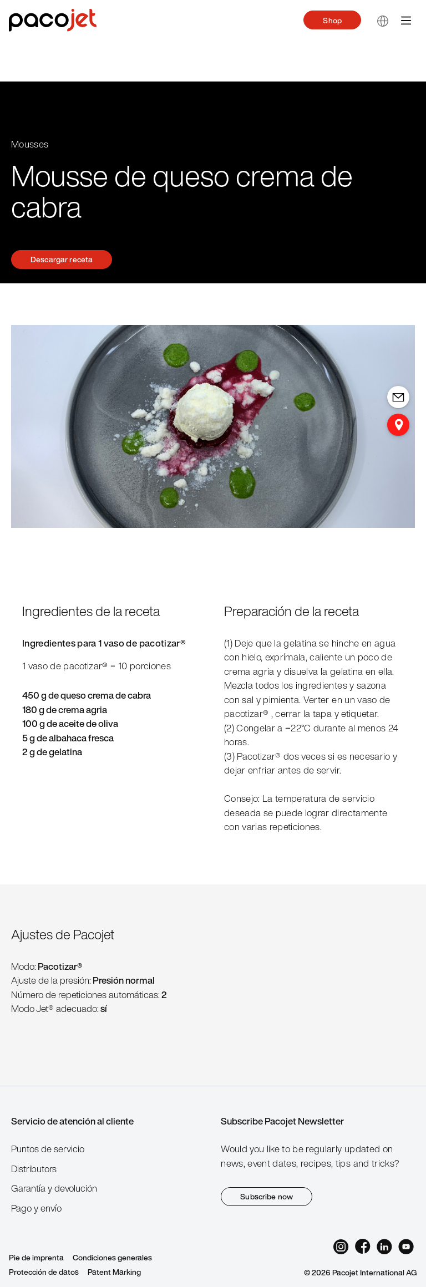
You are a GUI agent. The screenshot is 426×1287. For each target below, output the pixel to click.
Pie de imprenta (36, 1257)
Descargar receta (62, 259)
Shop (332, 20)
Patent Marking (114, 1272)
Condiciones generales (112, 1257)
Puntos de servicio (47, 1149)
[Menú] (406, 20)
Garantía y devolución (54, 1188)
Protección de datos (44, 1272)
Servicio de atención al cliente (72, 1121)
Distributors (34, 1169)
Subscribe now (266, 1196)
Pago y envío (36, 1208)
